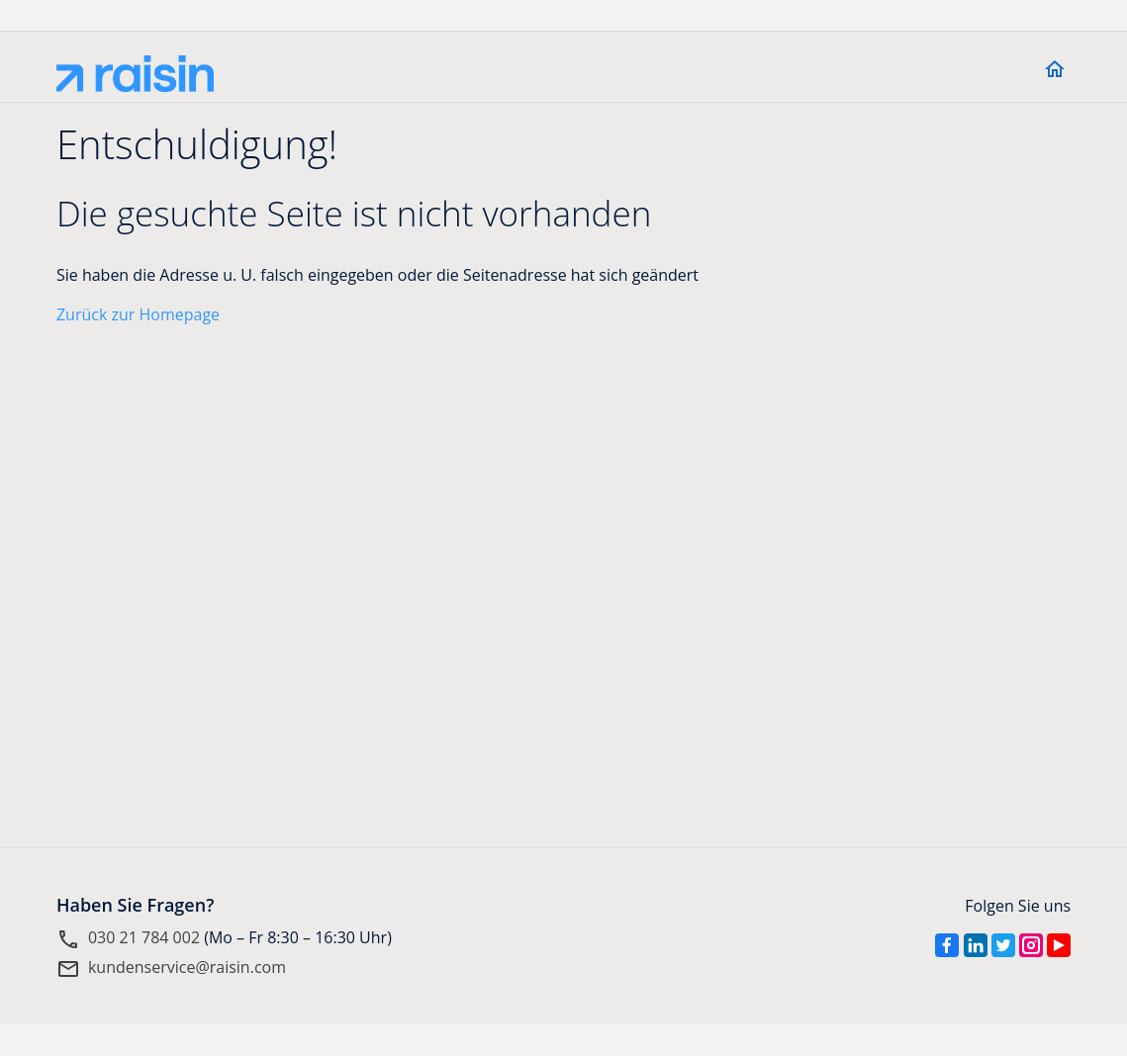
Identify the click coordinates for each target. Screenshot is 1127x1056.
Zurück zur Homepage (138, 314)
